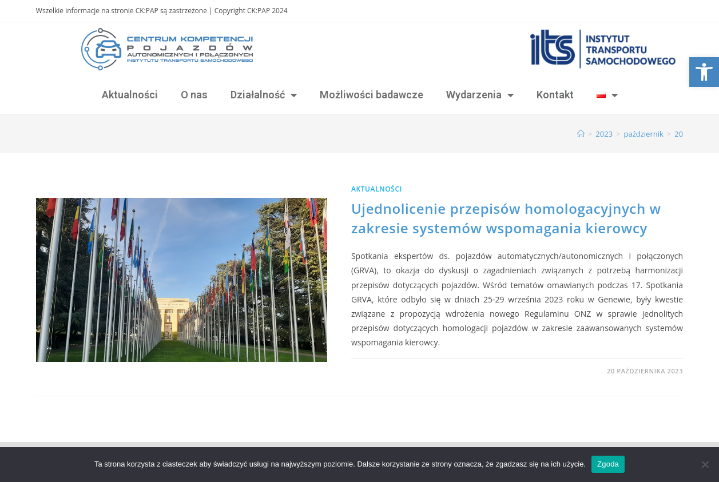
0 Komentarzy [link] (387, 371)
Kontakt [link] (555, 95)
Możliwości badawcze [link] (371, 95)
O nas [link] (194, 95)
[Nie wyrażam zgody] (704, 464)
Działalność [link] (264, 95)
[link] (704, 72)
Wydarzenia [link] (480, 95)
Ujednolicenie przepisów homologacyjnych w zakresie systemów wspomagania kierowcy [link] (506, 218)
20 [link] (678, 134)
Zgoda (608, 464)
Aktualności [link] (130, 95)
